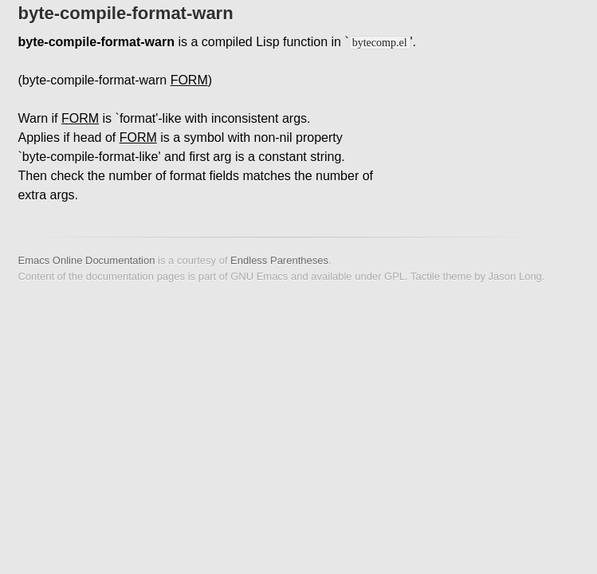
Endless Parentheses (279, 260)
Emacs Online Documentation (86, 260)
